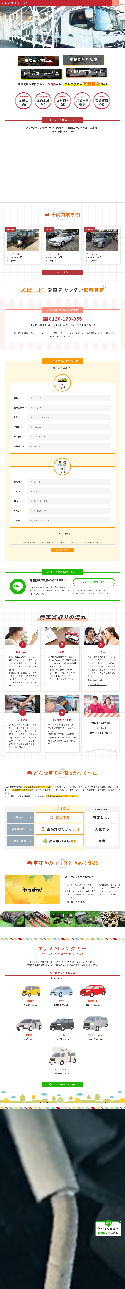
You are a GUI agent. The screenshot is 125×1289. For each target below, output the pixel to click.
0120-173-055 (65, 319)
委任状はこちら (95, 680)
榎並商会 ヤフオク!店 (76, 902)
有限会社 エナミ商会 (15, 3)
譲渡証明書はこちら (97, 685)
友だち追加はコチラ (95, 582)
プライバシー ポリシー (62, 534)
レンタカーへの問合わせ (62, 1084)
